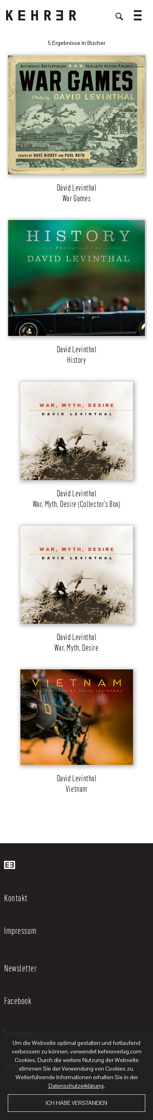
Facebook (17, 1000)
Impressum (20, 930)
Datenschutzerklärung (76, 1085)
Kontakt (16, 897)
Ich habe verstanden (76, 1103)
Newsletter (20, 967)
